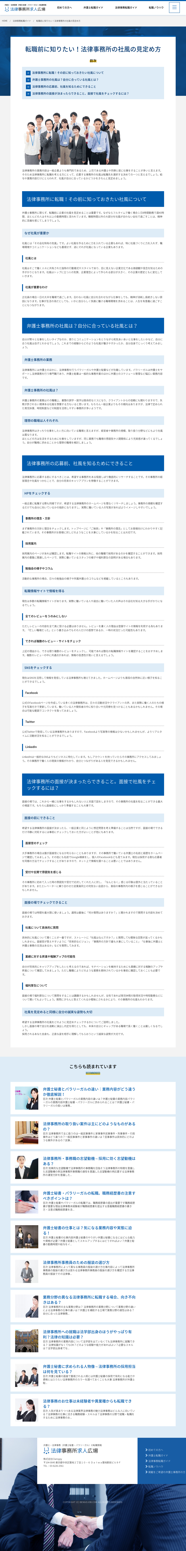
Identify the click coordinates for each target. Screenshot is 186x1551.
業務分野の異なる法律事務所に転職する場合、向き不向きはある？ (89, 1299)
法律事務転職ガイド (126, 7)
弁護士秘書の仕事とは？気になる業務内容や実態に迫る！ (87, 1230)
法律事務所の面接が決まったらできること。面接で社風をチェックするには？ (80, 93)
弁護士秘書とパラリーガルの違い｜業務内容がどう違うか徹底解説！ (89, 1091)
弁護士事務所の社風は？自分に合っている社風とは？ (65, 79)
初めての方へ (64, 7)
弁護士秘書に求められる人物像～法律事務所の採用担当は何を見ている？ (89, 1369)
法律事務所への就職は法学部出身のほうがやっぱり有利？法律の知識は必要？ (87, 1334)
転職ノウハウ (156, 7)
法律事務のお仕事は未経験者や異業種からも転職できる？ (87, 1403)
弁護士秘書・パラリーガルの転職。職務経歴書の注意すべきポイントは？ (89, 1195)
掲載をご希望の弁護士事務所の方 (166, 1472)
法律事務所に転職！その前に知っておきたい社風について (68, 73)
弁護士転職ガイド (93, 7)
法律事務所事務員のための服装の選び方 (76, 1262)
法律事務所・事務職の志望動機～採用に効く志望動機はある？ (89, 1161)
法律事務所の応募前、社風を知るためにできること (64, 86)
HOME (4, 20)
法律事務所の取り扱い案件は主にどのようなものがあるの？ (89, 1126)
